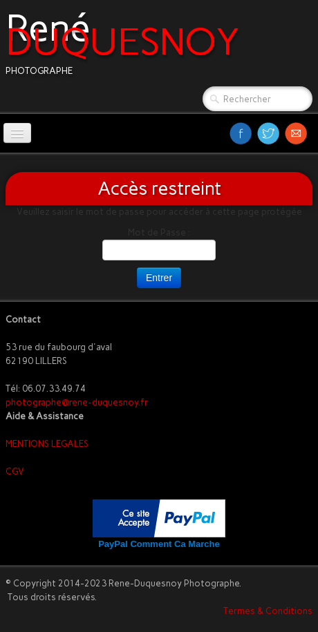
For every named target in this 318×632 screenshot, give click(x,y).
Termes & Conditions (267, 611)
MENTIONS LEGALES (47, 444)
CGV (15, 471)
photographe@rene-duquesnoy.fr (77, 402)
